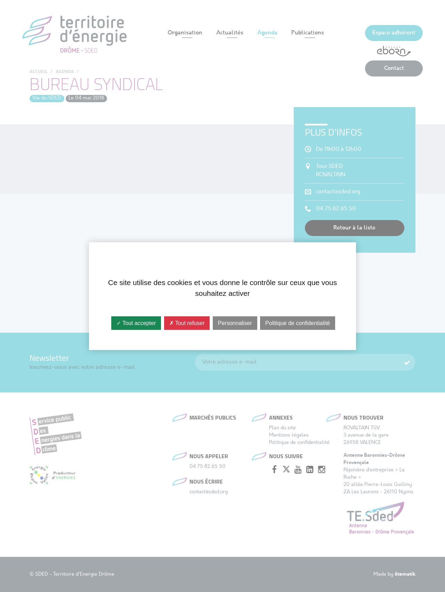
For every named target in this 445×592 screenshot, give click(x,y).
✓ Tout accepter (136, 323)
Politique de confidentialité (297, 323)
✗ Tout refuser (187, 323)
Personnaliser (235, 323)
